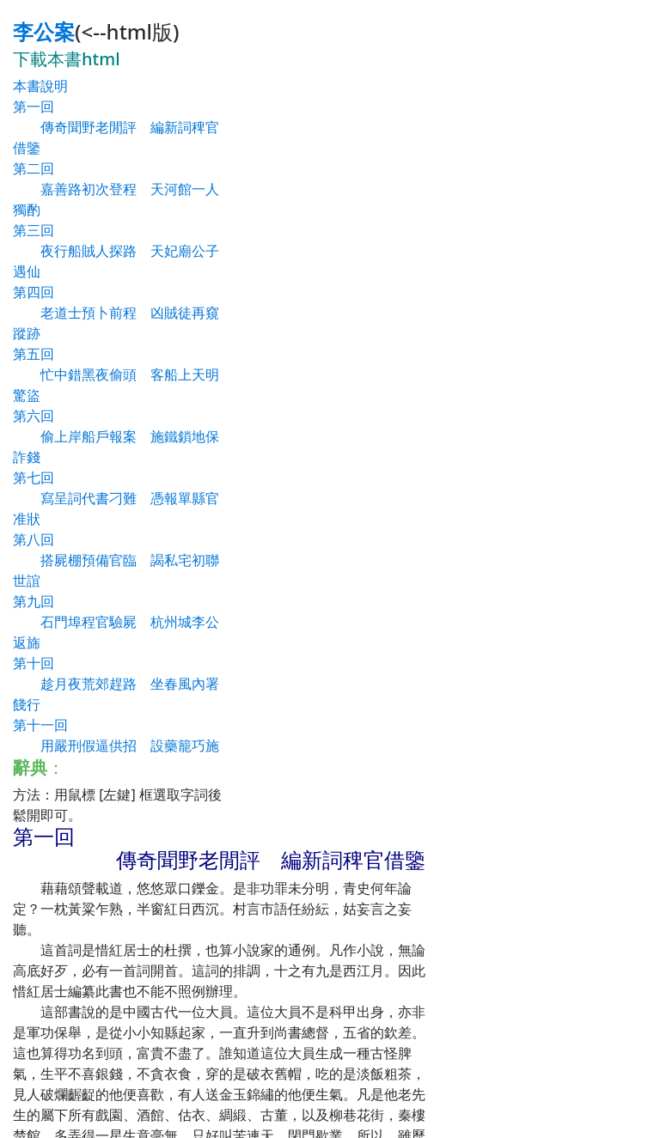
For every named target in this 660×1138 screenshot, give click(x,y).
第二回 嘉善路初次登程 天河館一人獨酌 (116, 189)
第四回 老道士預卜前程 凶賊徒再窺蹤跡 (116, 313)
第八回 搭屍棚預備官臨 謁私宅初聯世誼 (116, 560)
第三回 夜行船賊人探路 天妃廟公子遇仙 (116, 251)
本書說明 (40, 85)
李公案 (44, 31)
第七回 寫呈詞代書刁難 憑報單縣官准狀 (116, 498)
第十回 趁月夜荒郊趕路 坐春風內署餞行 (116, 684)
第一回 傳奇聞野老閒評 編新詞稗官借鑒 (116, 127)
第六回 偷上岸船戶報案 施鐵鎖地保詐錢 (116, 436)
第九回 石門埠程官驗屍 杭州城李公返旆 (116, 622)
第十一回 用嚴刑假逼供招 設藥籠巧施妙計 (116, 745)
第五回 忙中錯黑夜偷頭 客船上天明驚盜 (116, 374)
